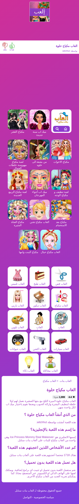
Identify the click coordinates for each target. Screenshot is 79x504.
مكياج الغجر (18, 130)
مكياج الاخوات (61, 160)
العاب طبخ (39, 282)
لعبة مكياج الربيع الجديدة (18, 192)
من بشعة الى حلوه (40, 161)
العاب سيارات (61, 347)
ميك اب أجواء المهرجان (40, 192)
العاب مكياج (61, 304)
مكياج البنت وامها (29, 250)
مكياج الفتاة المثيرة (18, 222)
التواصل (27, 497)
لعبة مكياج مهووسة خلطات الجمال (18, 163)
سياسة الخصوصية (44, 497)
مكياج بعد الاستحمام (61, 222)
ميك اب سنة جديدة (40, 131)
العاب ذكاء (28, 369)
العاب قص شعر (61, 283)
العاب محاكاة (50, 369)
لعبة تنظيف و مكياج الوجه (61, 192)
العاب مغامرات (39, 327)
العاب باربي (17, 304)
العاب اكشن (39, 347)
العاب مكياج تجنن (40, 220)
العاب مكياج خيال (50, 250)
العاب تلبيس (17, 282)
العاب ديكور (39, 304)
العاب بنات (65, 381)
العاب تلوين (17, 326)
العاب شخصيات (61, 327)
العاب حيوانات (17, 347)
